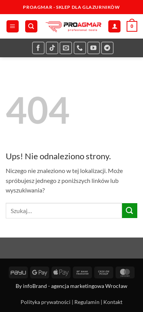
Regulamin (87, 302)
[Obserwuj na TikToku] (52, 48)
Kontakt (112, 302)
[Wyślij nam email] (65, 48)
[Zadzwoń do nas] (80, 48)
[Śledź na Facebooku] (38, 48)
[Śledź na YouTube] (93, 48)
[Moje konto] (114, 26)
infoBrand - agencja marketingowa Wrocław (75, 286)
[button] (12, 26)
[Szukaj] (31, 26)
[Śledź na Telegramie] (107, 48)
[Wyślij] (129, 210)
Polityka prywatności (46, 302)
